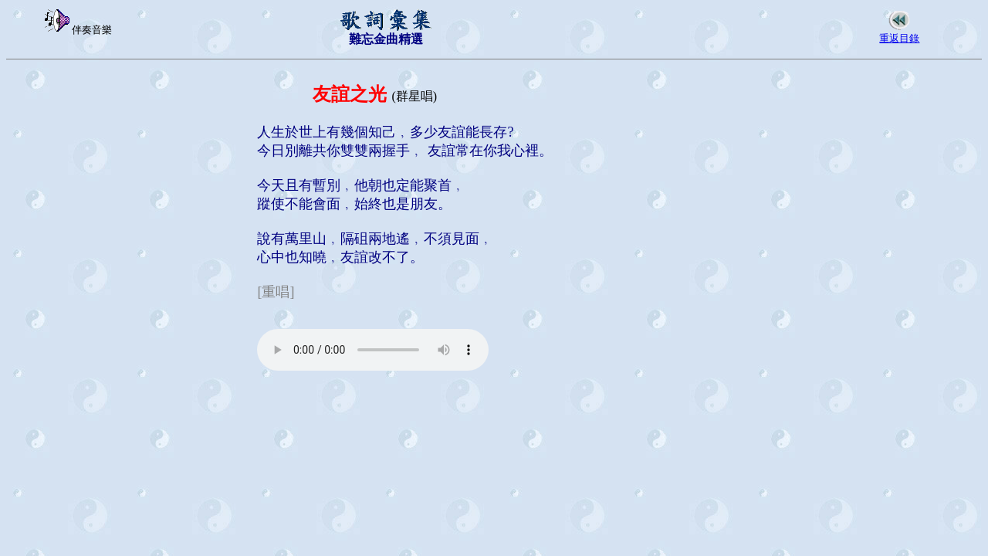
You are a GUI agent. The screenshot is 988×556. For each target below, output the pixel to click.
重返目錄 (899, 38)
